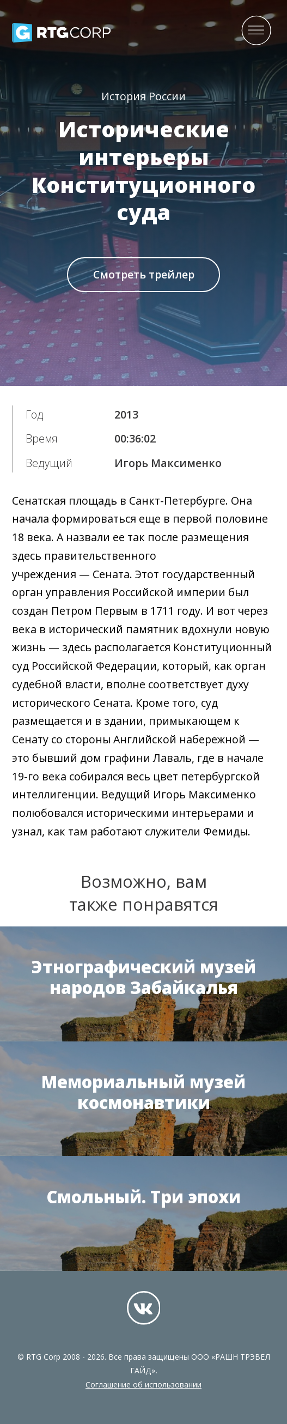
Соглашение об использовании (143, 1384)
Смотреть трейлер (143, 274)
